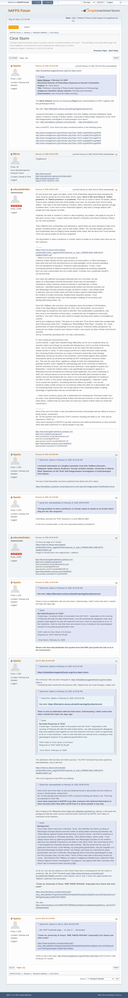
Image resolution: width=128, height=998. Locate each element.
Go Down (13, 58)
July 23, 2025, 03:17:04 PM (45, 918)
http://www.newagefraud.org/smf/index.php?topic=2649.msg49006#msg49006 (68, 143)
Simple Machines (25, 995)
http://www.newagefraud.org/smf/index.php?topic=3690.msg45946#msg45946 (68, 133)
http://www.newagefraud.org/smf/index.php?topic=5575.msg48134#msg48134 (68, 135)
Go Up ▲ (118, 995)
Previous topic (100, 51)
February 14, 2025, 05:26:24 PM (46, 154)
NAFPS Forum (19, 10)
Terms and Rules (108, 995)
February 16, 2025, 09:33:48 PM (46, 537)
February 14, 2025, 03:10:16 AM (46, 66)
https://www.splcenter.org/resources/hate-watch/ (53, 176)
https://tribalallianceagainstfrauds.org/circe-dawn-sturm (59, 71)
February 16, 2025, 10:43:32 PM (46, 582)
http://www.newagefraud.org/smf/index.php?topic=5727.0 (81, 956)
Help (99, 995)
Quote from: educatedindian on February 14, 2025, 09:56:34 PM (64, 503)
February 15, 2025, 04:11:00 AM (46, 497)
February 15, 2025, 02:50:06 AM (46, 454)
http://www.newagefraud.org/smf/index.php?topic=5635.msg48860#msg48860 (68, 141)
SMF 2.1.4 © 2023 (12, 995)
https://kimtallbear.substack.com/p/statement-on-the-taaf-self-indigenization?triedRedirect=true (75, 487)
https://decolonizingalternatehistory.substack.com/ (54, 432)
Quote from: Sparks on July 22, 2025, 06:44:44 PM (59, 924)
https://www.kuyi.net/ (43, 174)
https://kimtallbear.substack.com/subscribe (58, 122)
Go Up (11, 968)
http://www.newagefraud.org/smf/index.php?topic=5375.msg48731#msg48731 (68, 138)
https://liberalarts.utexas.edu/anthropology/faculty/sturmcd (68, 109)
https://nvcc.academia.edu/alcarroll (48, 434)
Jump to (83, 979)
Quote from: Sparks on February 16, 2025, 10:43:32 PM (61, 691)
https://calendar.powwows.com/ (47, 179)
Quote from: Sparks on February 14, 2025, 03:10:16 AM (61, 460)
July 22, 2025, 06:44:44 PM (45, 661)
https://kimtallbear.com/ (88, 122)
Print (116, 58)
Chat (73, 18)
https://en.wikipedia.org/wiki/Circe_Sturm (84, 811)
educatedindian (21, 189)
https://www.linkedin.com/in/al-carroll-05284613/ (53, 444)
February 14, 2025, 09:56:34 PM (46, 189)
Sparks (17, 66)
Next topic (113, 51)
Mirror (16, 154)
